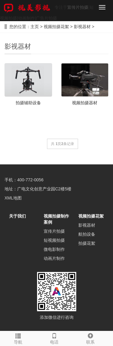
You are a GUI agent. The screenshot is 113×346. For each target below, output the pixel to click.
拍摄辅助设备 (28, 102)
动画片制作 (54, 258)
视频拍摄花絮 (56, 26)
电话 (54, 337)
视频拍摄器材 (84, 102)
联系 (90, 337)
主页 (34, 26)
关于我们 (17, 216)
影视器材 (82, 26)
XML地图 (13, 198)
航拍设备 (86, 234)
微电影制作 (54, 249)
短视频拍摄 (54, 240)
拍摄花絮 (86, 243)
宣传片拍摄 (77, 7)
